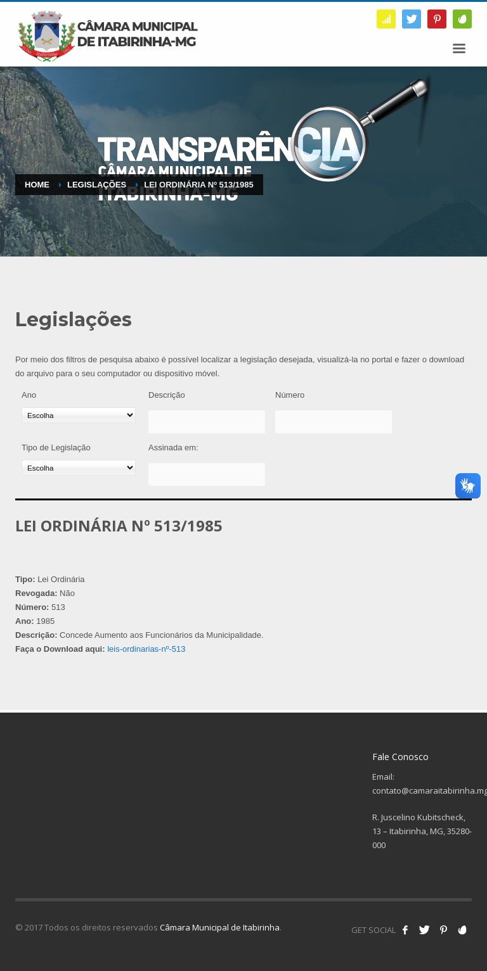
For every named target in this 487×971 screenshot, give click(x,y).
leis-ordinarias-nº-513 (146, 649)
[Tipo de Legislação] (79, 468)
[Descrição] (206, 421)
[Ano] (79, 415)
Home (37, 184)
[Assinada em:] (206, 474)
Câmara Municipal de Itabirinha (220, 927)
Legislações (96, 184)
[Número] (333, 421)
